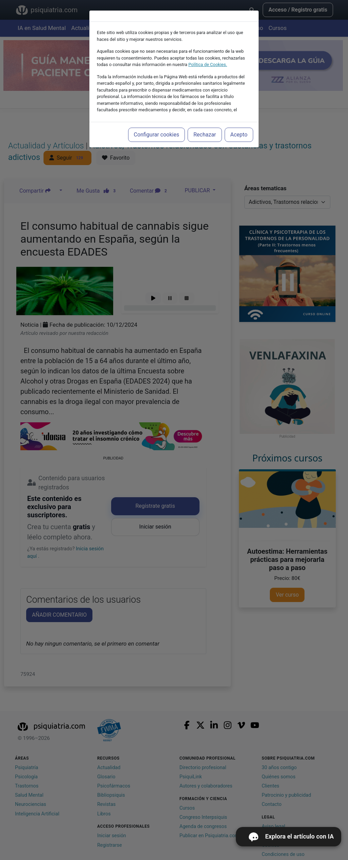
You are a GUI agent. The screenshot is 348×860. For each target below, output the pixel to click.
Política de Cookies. (207, 64)
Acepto (238, 134)
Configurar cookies (156, 134)
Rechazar (204, 134)
